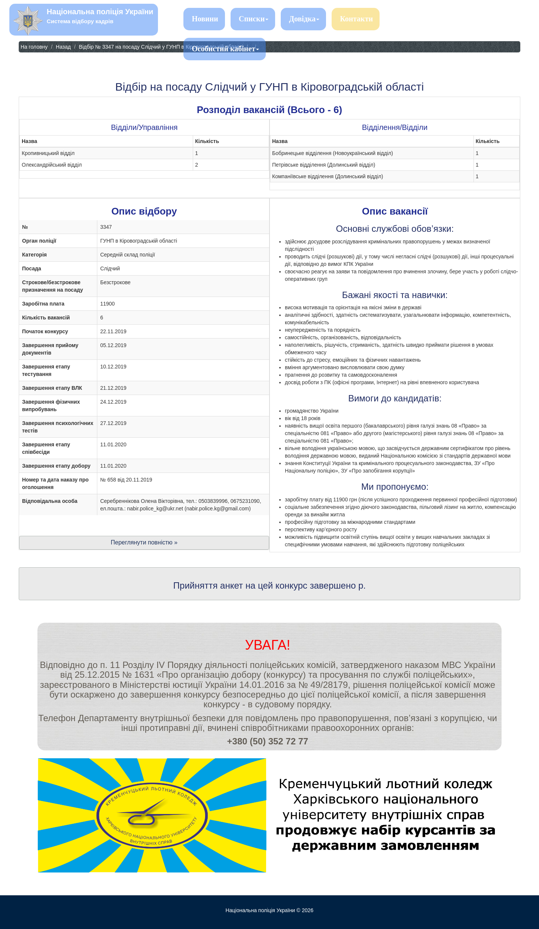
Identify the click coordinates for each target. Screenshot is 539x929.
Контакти (356, 19)
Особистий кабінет (225, 49)
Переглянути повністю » (144, 542)
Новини (205, 19)
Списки (253, 19)
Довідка (304, 19)
